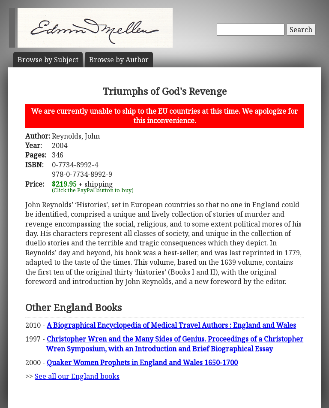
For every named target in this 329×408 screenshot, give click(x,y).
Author (119, 59)
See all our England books (77, 376)
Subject (48, 59)
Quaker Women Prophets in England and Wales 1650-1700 (142, 362)
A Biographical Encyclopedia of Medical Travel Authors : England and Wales (171, 325)
